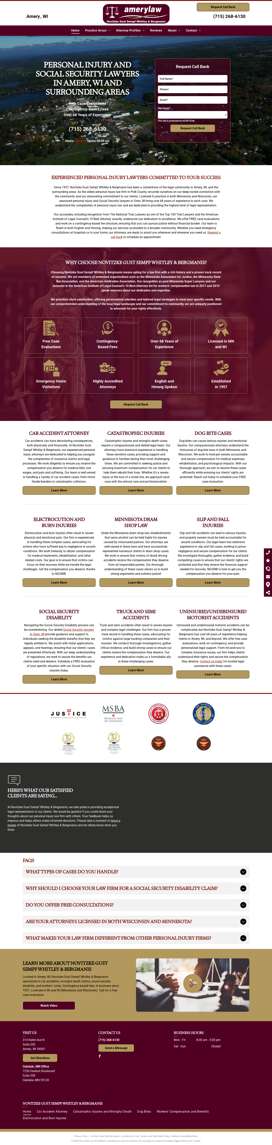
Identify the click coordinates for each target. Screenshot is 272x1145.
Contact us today (211, 661)
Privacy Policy (80, 1136)
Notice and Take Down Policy (155, 1136)
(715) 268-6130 (229, 16)
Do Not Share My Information (105, 1136)
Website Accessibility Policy (185, 1136)
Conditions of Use (130, 1136)
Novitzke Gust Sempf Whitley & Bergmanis (63, 1103)
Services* (164, 108)
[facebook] (99, 1057)
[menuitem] (75, 30)
